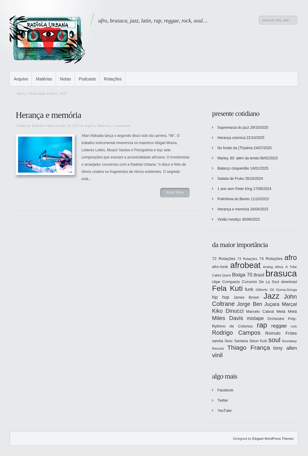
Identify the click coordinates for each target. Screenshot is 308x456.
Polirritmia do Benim (233, 199)
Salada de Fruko (230, 179)
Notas (65, 79)
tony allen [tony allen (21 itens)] (285, 348)
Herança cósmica (231, 138)
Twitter (222, 400)
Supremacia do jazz (233, 127)
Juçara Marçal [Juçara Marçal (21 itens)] (280, 304)
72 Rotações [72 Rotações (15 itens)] (224, 258)
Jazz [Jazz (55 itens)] (271, 296)
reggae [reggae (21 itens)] (279, 326)
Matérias (44, 79)
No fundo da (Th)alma (235, 148)
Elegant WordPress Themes (273, 438)
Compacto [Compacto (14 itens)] (231, 281)
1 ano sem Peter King (234, 189)
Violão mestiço (229, 219)
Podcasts (87, 79)
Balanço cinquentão (233, 168)
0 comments (121, 126)
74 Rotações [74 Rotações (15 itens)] (271, 258)
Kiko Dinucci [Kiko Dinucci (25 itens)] (228, 311)
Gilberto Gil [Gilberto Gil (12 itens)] (265, 289)
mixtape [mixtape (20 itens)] (255, 318)
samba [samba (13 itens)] (217, 341)
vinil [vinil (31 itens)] (217, 355)
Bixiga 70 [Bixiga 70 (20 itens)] (242, 274)
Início (21, 94)
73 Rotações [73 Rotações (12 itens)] (247, 259)
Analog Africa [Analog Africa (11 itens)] (273, 267)
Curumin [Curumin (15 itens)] (249, 281)
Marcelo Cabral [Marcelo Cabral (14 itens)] (260, 311)
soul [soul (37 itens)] (274, 340)
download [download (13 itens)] (289, 282)
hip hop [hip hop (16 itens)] (220, 297)
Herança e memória (48, 115)
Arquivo (21, 79)
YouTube (224, 411)
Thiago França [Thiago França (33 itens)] (248, 347)
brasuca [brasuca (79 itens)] (281, 273)
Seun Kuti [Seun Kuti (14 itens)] (258, 341)
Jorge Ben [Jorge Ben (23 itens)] (249, 304)
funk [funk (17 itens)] (249, 289)
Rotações (113, 79)
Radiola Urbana (43, 126)
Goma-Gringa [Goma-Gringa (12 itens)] (286, 289)
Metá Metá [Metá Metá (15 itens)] (286, 311)
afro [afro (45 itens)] (291, 257)
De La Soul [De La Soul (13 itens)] (269, 282)
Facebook (225, 390)
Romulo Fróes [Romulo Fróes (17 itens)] (281, 333)
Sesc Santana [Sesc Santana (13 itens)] (236, 341)
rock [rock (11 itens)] (294, 326)
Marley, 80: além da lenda (238, 158)
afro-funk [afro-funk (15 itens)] (220, 266)
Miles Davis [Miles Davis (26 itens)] (227, 318)
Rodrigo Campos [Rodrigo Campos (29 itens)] (236, 332)
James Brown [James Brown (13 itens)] (246, 297)
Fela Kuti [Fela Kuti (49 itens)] (227, 288)
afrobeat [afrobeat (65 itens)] (245, 265)
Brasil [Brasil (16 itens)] (259, 275)
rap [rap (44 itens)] (262, 325)
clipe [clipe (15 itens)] (216, 281)
